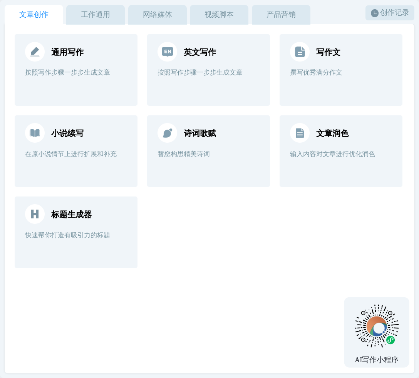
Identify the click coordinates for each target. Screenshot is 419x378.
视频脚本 (219, 14)
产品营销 (281, 14)
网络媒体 (157, 14)
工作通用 (95, 14)
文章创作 (34, 14)
